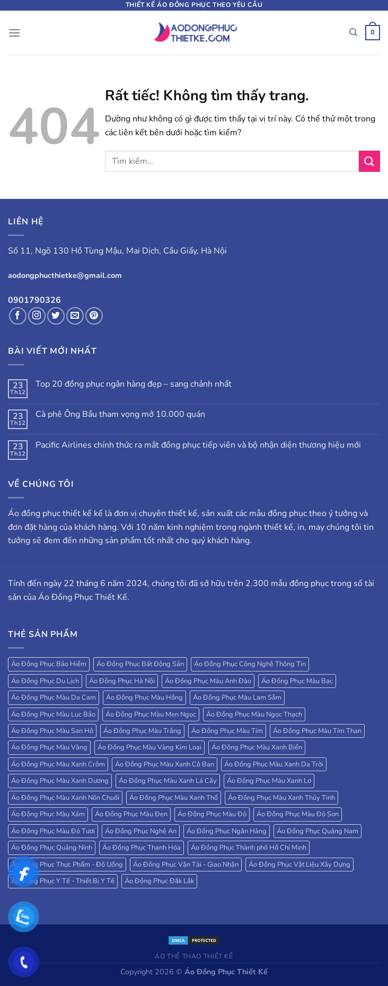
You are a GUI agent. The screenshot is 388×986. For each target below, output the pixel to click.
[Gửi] (369, 161)
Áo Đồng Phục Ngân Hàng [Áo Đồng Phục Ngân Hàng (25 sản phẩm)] (227, 831)
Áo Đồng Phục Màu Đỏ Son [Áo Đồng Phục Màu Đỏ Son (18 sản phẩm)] (298, 814)
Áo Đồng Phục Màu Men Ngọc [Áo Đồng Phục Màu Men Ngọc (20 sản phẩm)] (150, 714)
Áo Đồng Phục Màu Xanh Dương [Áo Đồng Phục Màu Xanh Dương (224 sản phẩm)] (60, 781)
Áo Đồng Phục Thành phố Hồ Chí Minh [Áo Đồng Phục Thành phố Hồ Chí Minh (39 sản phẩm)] (248, 847)
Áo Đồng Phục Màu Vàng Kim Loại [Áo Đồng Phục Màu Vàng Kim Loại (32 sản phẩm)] (149, 747)
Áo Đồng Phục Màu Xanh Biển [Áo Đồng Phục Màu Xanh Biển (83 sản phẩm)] (256, 747)
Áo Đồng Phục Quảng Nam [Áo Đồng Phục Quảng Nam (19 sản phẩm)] (317, 831)
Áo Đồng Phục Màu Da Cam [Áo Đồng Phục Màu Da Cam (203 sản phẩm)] (53, 697)
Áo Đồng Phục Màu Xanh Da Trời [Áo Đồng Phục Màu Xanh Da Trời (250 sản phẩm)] (273, 764)
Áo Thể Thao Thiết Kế (194, 956)
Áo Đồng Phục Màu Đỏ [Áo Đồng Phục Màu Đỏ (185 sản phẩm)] (212, 814)
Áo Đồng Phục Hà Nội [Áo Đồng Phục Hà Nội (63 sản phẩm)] (122, 681)
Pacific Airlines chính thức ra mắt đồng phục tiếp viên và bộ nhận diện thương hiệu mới (198, 445)
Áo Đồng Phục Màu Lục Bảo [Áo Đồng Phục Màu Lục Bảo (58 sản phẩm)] (53, 714)
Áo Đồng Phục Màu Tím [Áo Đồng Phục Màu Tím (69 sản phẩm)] (227, 731)
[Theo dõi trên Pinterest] (94, 316)
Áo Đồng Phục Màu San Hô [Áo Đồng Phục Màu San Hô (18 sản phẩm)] (52, 731)
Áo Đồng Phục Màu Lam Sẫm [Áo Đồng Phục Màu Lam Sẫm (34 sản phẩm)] (237, 697)
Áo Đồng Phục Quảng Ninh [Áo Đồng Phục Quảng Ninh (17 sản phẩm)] (51, 847)
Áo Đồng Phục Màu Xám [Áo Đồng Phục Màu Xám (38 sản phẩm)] (48, 814)
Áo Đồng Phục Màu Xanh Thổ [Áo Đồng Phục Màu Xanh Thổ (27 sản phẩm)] (173, 797)
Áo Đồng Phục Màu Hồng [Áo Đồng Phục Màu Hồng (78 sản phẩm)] (144, 697)
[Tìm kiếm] (353, 32)
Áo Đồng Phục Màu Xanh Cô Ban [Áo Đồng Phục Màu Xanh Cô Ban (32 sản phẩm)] (164, 764)
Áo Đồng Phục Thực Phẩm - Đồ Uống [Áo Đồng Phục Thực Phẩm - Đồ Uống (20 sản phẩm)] (67, 864)
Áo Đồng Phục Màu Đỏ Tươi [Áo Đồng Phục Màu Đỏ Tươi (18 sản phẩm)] (53, 831)
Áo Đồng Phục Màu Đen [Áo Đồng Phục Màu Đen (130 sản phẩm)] (131, 814)
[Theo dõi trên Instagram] (37, 316)
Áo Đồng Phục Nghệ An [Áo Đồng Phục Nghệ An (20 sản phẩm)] (141, 831)
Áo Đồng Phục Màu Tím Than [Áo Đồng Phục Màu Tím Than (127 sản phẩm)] (317, 731)
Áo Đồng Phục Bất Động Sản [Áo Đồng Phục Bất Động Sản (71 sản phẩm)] (140, 664)
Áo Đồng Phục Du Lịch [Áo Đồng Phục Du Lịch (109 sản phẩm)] (45, 681)
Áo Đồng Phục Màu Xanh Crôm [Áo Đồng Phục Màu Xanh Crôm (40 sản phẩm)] (58, 764)
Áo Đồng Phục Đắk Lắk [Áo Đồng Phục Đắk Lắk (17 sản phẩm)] (159, 881)
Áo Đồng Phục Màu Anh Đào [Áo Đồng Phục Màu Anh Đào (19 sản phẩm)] (208, 681)
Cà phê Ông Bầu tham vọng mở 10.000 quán (120, 414)
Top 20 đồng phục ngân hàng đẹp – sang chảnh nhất (134, 384)
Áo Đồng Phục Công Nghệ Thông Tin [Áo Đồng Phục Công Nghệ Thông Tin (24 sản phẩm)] (250, 664)
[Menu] (14, 33)
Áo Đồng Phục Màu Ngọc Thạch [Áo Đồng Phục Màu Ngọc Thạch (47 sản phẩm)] (254, 714)
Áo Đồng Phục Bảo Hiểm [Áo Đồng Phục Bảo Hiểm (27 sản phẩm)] (48, 664)
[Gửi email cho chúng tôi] (75, 316)
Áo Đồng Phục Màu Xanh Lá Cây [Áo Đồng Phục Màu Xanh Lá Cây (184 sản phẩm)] (168, 781)
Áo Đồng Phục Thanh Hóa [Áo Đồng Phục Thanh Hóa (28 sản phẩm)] (141, 847)
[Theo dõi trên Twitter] (56, 316)
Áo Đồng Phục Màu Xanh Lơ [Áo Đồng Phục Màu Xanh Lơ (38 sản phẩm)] (269, 781)
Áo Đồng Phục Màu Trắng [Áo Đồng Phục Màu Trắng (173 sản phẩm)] (142, 731)
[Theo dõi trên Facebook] (18, 316)
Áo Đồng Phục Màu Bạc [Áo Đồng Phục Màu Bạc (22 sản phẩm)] (297, 681)
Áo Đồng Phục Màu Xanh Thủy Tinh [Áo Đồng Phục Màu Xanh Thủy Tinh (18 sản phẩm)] (281, 797)
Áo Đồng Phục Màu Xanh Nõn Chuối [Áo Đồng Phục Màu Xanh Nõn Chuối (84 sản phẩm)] (65, 797)
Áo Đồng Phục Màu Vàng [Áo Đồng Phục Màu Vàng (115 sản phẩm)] (49, 747)
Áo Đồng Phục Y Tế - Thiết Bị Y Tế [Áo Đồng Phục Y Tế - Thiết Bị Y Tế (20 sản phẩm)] (62, 881)
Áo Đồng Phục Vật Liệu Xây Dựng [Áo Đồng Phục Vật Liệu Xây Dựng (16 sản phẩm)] (299, 864)
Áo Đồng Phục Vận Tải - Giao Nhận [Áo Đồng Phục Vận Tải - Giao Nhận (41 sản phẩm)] (186, 864)
